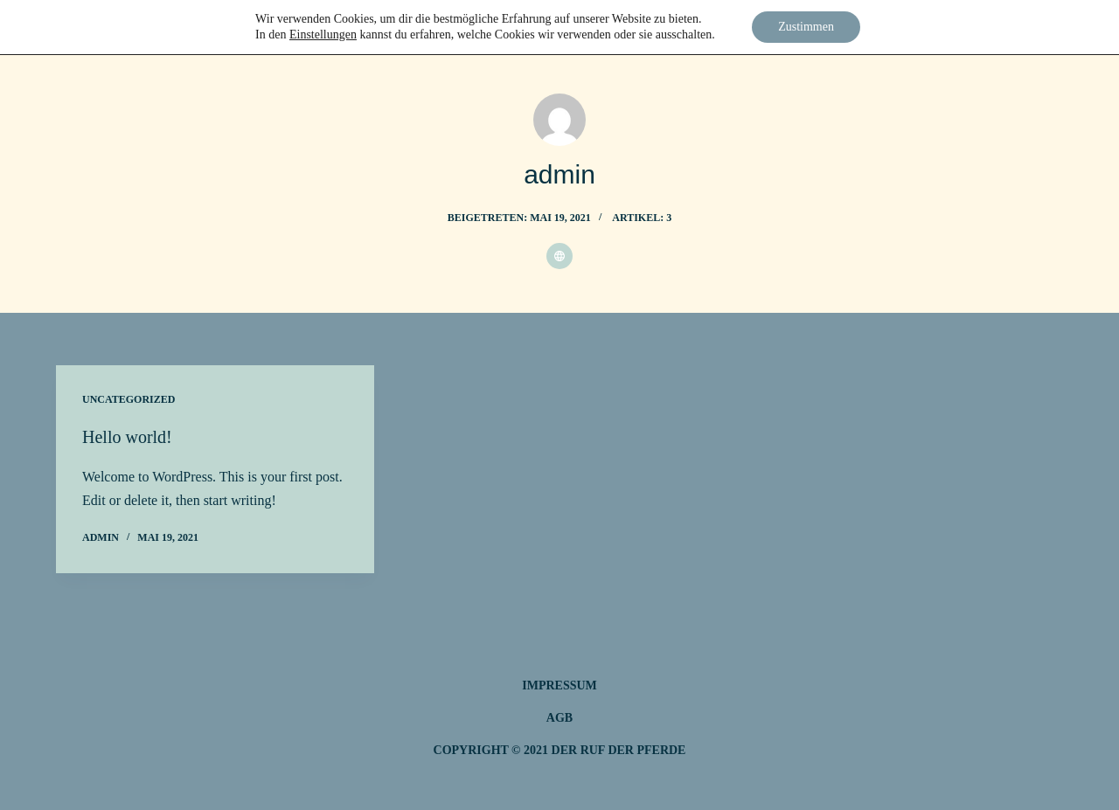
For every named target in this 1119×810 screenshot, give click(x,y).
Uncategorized (128, 399)
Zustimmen (806, 26)
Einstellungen (323, 34)
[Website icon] (559, 256)
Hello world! (127, 437)
